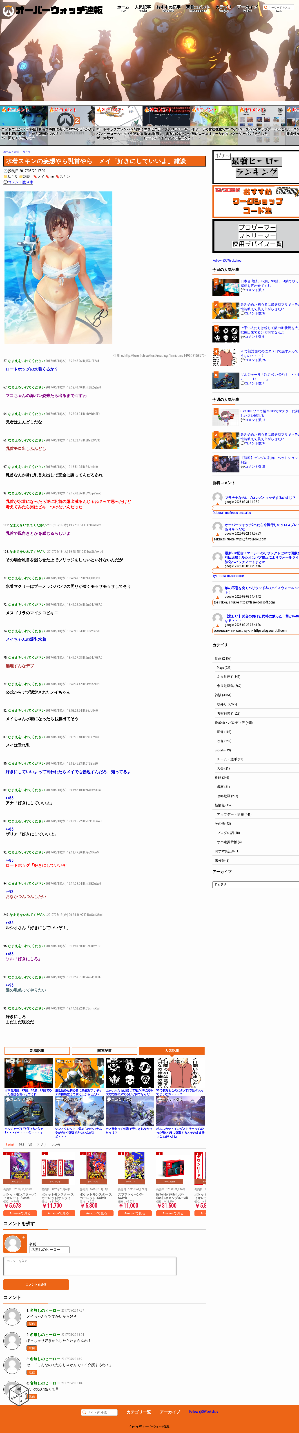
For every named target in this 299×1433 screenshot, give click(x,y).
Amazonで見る (20, 1213)
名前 (32, 1244)
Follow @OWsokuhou (226, 260)
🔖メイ (38, 177)
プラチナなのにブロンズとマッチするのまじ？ (260, 498)
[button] (3, 124)
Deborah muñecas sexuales (231, 513)
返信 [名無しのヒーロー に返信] (32, 1323)
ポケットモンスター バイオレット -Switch (19, 1196)
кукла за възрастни (228, 576)
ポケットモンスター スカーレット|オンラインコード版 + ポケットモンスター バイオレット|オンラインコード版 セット (58, 1196)
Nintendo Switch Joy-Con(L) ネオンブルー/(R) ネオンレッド (172, 1196)
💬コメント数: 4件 (18, 182)
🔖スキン (63, 177)
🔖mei (49, 177)
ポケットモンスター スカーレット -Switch (96, 1196)
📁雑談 (24, 177)
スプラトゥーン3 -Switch (130, 1196)
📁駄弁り (10, 177)
